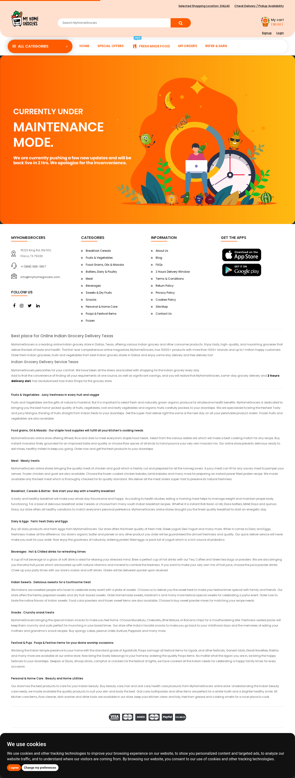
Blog (159, 258)
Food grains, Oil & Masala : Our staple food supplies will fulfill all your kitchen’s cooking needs (77, 430)
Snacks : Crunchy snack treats (32, 612)
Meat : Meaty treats (25, 461)
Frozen (90, 321)
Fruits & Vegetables (99, 258)
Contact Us (164, 314)
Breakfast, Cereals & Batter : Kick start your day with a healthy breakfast (63, 491)
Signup (267, 33)
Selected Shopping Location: (204, 6)
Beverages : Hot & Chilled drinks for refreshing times (48, 552)
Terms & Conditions (170, 279)
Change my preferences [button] (40, 767)
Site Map (162, 307)
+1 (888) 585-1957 (33, 267)
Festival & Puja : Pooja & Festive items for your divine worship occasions (62, 643)
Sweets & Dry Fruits (99, 293)
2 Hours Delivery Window (173, 272)
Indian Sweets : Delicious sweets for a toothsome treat (51, 582)
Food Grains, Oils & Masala (105, 265)
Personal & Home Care (101, 307)
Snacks (91, 300)
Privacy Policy (165, 293)
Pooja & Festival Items (101, 314)
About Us (162, 251)
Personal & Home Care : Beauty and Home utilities (47, 678)
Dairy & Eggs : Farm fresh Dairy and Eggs (39, 521)
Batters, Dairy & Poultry (101, 272)
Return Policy (165, 286)
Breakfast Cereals (98, 251)
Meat (89, 279)
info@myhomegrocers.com (40, 277)
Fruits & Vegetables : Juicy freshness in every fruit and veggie (55, 395)
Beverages (93, 286)
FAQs (159, 265)
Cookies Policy (166, 300)
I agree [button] (14, 767)
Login (280, 33)
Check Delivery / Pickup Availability (259, 6)
